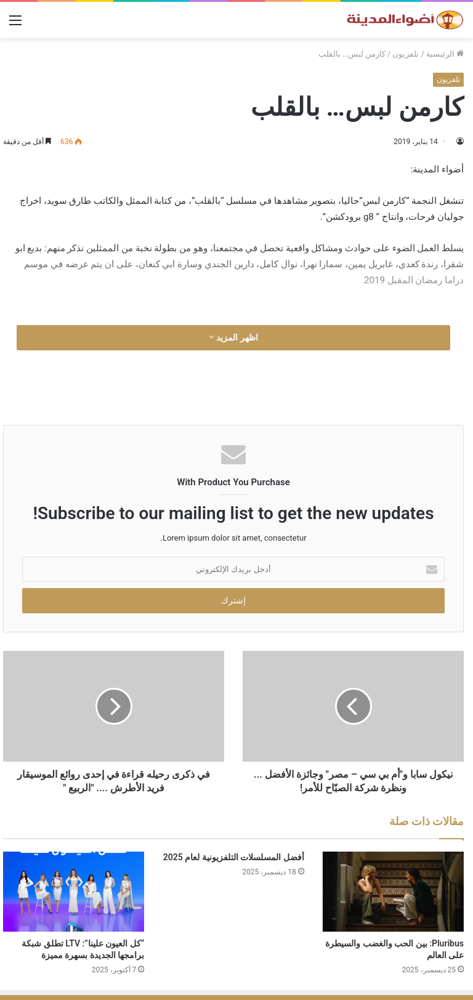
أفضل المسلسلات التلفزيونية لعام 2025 (233, 857)
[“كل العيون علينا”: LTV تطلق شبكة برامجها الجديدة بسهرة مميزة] (73, 891)
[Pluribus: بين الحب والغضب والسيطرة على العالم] (393, 891)
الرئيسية (445, 53)
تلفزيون (405, 53)
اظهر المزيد (233, 337)
